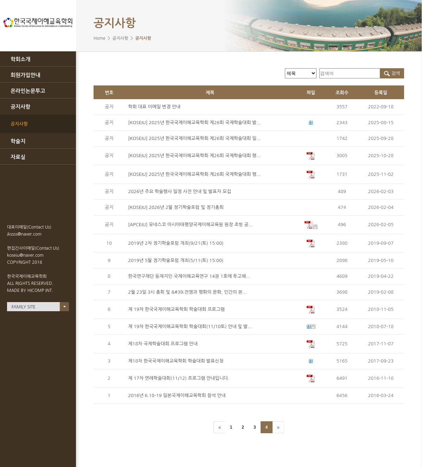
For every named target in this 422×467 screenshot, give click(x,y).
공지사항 (20, 106)
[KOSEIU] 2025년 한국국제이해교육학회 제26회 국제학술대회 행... (194, 155)
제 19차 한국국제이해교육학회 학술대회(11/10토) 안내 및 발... (190, 326)
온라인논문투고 (28, 91)
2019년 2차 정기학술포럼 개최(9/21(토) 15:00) (175, 243)
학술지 (18, 141)
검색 (392, 73)
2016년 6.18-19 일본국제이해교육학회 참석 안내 (176, 395)
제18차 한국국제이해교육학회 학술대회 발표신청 (175, 361)
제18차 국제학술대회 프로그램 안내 (163, 343)
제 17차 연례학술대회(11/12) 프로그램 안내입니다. (178, 378)
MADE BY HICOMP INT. (30, 290)
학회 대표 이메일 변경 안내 (154, 106)
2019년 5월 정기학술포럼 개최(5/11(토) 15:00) (175, 260)
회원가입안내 (25, 75)
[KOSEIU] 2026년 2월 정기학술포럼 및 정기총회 (176, 207)
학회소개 (20, 59)
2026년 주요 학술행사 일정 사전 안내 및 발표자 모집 (179, 191)
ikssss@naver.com (24, 234)
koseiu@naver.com (25, 255)
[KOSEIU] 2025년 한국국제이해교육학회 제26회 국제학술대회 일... (194, 138)
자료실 (18, 157)
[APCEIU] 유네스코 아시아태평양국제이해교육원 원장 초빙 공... (190, 224)
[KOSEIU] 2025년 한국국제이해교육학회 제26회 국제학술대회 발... (194, 122)
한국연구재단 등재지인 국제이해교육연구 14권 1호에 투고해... (189, 276)
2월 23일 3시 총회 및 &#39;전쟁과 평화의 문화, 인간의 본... (187, 292)
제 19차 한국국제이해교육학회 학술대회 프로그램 (176, 309)
